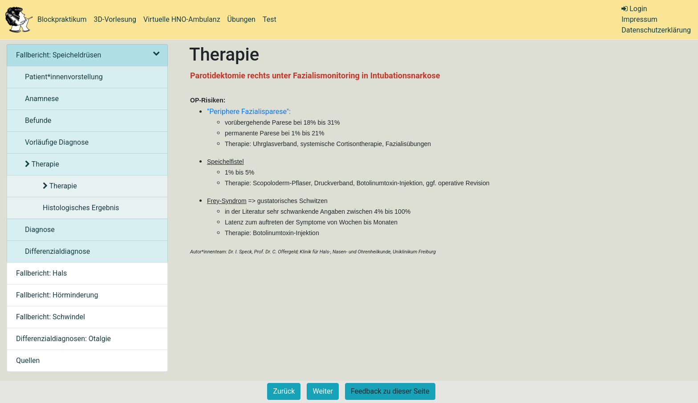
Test (269, 19)
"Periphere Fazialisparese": (249, 111)
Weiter (322, 391)
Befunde (38, 120)
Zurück (284, 391)
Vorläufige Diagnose (57, 142)
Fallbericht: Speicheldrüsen (87, 55)
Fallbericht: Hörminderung (57, 295)
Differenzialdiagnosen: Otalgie (63, 338)
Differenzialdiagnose (57, 251)
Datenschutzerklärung (656, 30)
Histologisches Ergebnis (81, 208)
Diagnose (40, 229)
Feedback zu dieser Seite (390, 391)
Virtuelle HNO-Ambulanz (181, 19)
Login (634, 8)
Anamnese (42, 98)
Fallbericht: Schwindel (50, 317)
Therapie (42, 164)
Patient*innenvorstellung (64, 77)
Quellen (28, 360)
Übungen (241, 19)
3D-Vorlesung (114, 19)
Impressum (639, 19)
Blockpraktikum (61, 19)
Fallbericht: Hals (41, 273)
